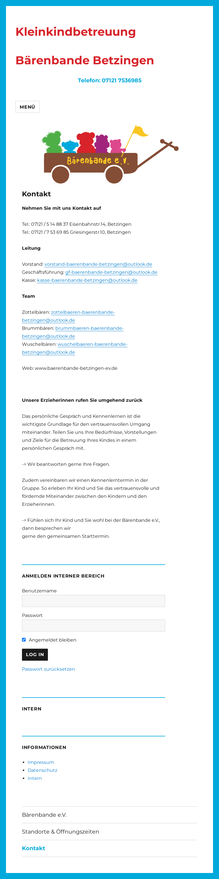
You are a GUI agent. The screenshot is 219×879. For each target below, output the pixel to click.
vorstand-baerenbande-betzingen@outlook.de (98, 264)
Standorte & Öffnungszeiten (60, 831)
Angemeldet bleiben (49, 640)
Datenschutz (42, 770)
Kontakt (33, 848)
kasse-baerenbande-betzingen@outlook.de (87, 280)
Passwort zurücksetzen (48, 669)
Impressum (41, 762)
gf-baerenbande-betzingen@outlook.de (111, 272)
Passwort (32, 615)
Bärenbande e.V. (44, 814)
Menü (27, 107)
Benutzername (39, 591)
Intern (35, 778)
